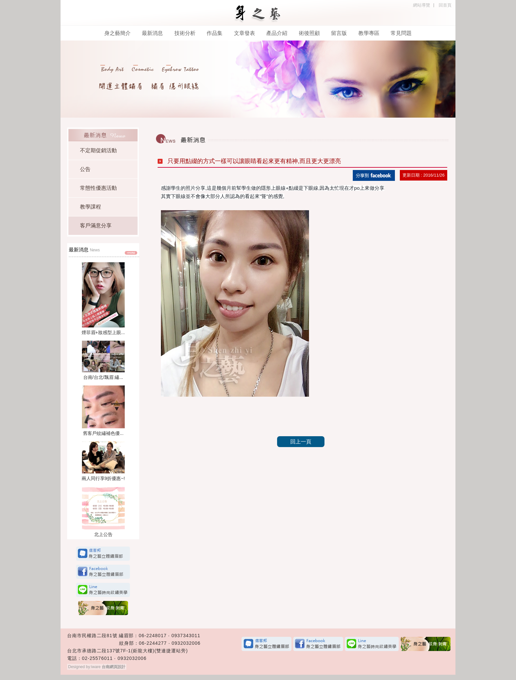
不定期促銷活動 (98, 150)
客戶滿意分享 (96, 225)
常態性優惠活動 (98, 188)
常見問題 (401, 33)
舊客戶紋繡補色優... (103, 433)
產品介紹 (276, 33)
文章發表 (244, 33)
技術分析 (184, 33)
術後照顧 (309, 33)
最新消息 (152, 33)
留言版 (339, 33)
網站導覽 (421, 5)
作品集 (214, 33)
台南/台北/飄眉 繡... (103, 377)
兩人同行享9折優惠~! (103, 478)
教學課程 (90, 207)
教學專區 (368, 33)
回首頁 (445, 5)
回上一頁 (300, 441)
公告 (85, 169)
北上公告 (103, 534)
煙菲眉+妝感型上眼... (103, 332)
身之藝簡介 (117, 33)
